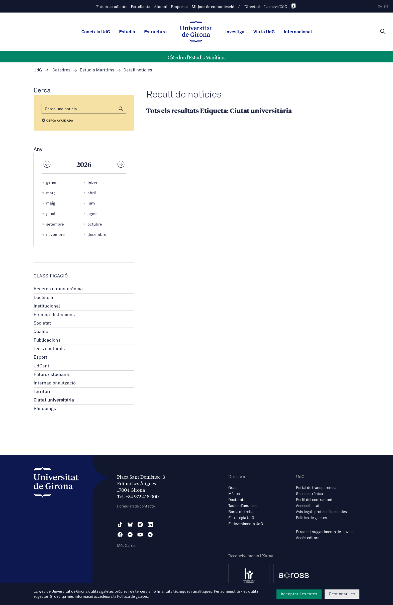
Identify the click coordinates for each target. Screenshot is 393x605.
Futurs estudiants (111, 6)
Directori (252, 6)
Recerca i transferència (58, 289)
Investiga (234, 32)
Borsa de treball (241, 512)
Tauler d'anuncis (242, 506)
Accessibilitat (308, 506)
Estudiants (140, 6)
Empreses (179, 6)
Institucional (47, 306)
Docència (43, 297)
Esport (40, 357)
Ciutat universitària (54, 400)
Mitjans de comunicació (213, 6)
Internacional (298, 32)
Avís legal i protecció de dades (321, 512)
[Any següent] (121, 164)
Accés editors (307, 538)
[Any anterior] (47, 164)
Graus (233, 488)
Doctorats (236, 500)
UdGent (41, 366)
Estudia (127, 32)
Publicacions (47, 340)
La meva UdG (275, 6)
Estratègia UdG (241, 518)
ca (380, 6)
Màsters (235, 494)
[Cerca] (383, 31)
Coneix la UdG (95, 32)
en (385, 6)
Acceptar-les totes (299, 594)
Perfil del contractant (314, 500)
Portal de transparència (316, 488)
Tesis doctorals (49, 349)
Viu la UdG (264, 32)
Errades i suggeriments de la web (324, 532)
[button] (121, 109)
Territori (42, 391)
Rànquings (45, 409)
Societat (42, 323)
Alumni (160, 6)
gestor (42, 596)
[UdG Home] (196, 32)
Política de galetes (311, 518)
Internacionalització (55, 383)
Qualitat (42, 332)
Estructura (155, 32)
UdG (38, 70)
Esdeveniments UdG (245, 524)
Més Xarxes (127, 546)
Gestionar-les (342, 594)
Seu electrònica (309, 494)
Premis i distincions (54, 315)
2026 (83, 164)
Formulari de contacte (136, 506)
